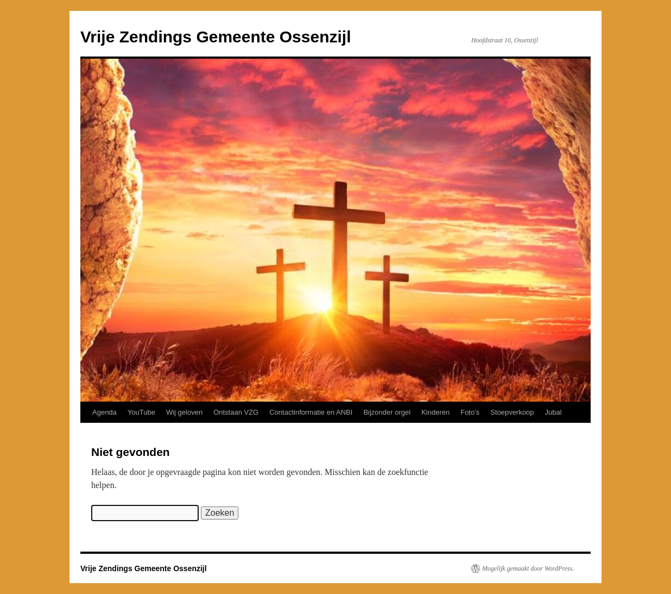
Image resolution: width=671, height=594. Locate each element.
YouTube (141, 412)
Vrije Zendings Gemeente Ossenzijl (215, 37)
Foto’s (469, 412)
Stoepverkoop (512, 412)
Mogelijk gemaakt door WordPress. (528, 568)
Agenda (104, 412)
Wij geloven (184, 412)
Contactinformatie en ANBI (310, 412)
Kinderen (435, 412)
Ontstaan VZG (235, 412)
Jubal (553, 412)
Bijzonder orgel (386, 412)
